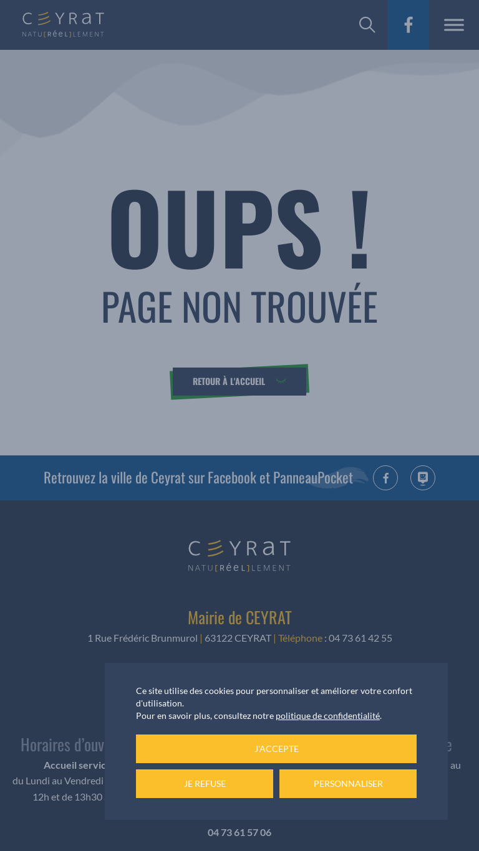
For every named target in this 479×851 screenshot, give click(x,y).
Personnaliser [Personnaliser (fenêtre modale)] (348, 783)
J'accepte (276, 748)
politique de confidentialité (328, 715)
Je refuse (205, 783)
